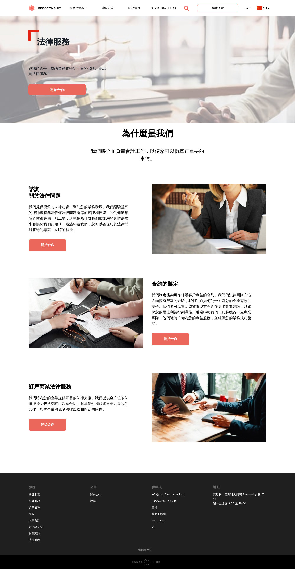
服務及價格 (77, 8)
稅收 (31, 514)
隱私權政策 (144, 550)
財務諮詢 (34, 533)
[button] (47, 242)
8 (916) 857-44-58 (163, 8)
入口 (248, 8)
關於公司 (96, 494)
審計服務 (34, 501)
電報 (154, 507)
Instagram (158, 520)
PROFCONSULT (49, 8)
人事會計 (34, 520)
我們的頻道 (159, 514)
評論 (93, 501)
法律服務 (34, 540)
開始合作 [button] (57, 89)
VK (154, 527)
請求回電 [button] (218, 8)
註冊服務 (34, 507)
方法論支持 (36, 527)
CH (265, 8)
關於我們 (134, 8)
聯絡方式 (107, 8)
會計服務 (34, 494)
